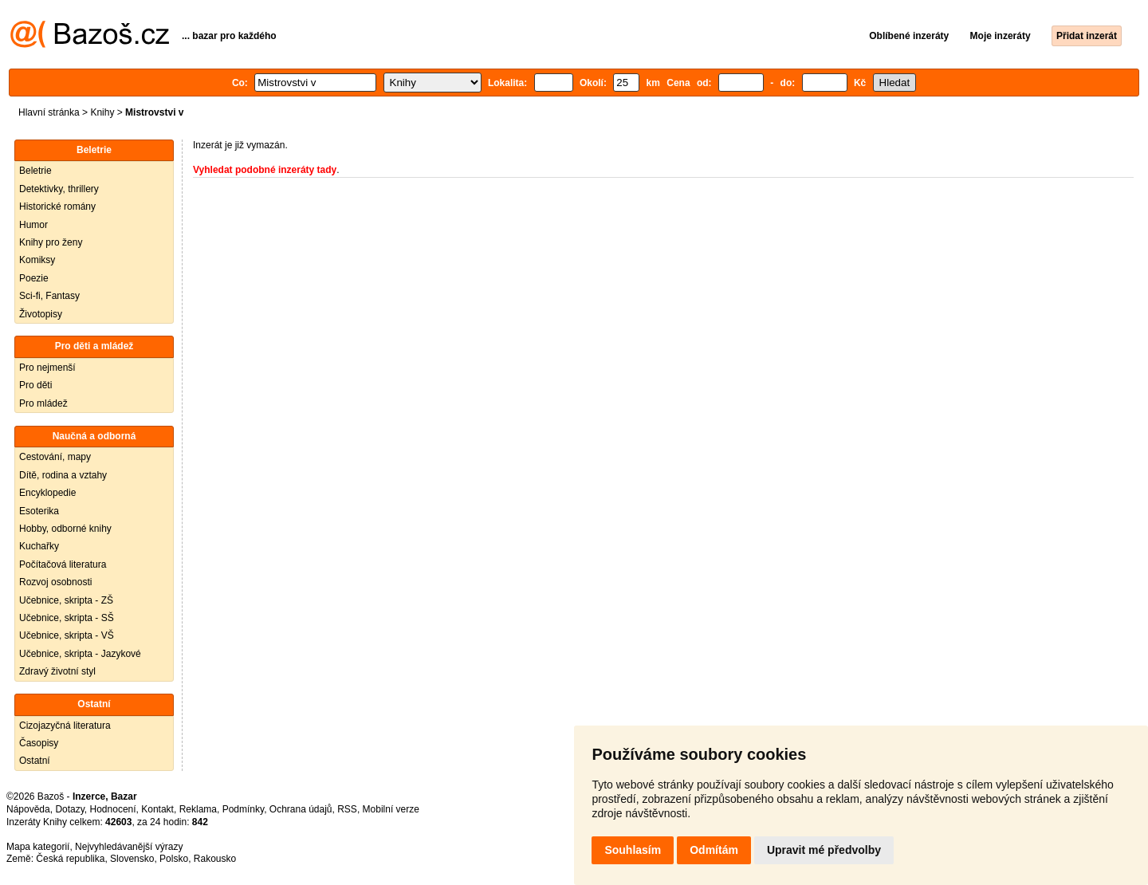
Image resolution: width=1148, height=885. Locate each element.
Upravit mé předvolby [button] (824, 850)
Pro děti (35, 385)
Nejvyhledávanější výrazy (129, 846)
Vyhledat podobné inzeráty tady (264, 169)
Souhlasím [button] (632, 850)
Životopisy (40, 314)
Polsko (173, 858)
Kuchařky (39, 546)
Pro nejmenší (47, 367)
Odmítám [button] (714, 850)
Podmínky (243, 809)
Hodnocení (113, 809)
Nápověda (28, 809)
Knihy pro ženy (50, 242)
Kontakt (157, 809)
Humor (33, 224)
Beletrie (35, 170)
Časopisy (38, 743)
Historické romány (57, 206)
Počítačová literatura (62, 564)
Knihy (102, 112)
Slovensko (132, 858)
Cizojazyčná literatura (65, 725)
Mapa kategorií (37, 846)
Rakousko (215, 858)
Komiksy (37, 260)
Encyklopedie (47, 492)
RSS (347, 809)
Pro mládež (43, 403)
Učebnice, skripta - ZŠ (66, 600)
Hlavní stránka (49, 112)
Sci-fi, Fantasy (49, 295)
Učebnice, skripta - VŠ (66, 635)
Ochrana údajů (300, 809)
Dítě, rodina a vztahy (63, 475)
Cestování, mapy (55, 456)
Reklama (198, 809)
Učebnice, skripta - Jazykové (80, 653)
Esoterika (39, 511)
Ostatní (34, 760)
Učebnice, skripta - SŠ (66, 617)
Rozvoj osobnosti (55, 582)
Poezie (34, 278)
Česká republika (70, 858)
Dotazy (69, 809)
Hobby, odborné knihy (65, 528)
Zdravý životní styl (57, 671)
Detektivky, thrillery (59, 189)
